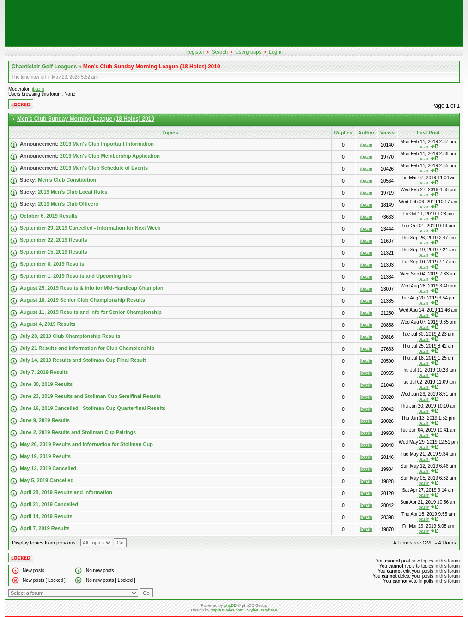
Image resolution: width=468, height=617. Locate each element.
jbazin (38, 89)
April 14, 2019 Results (46, 516)
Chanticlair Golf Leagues (44, 66)
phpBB (230, 605)
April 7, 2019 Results (45, 528)
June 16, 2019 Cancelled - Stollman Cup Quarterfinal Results (92, 408)
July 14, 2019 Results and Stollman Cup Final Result (83, 360)
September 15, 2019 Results (53, 252)
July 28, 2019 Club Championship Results (70, 336)
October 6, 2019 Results (49, 216)
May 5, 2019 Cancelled (46, 480)
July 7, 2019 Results (44, 372)
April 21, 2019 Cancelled (49, 504)
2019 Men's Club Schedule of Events (104, 168)
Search (220, 52)
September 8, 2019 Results (52, 264)
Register (194, 52)
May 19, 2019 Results (45, 456)
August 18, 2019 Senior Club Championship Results (82, 300)
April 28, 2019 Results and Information (66, 492)
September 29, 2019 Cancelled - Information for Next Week (90, 228)
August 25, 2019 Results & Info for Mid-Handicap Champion (91, 288)
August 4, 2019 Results (47, 324)
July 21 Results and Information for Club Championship (87, 348)
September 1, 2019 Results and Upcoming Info (76, 276)
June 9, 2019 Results (45, 420)
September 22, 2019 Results (53, 240)
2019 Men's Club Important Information (107, 144)
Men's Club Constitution (67, 180)
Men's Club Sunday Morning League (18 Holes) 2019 (151, 66)
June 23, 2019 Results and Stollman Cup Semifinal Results (90, 396)
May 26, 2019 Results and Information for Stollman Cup (86, 444)
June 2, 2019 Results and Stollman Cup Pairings (78, 432)
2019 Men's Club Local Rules (73, 192)
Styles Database (262, 610)
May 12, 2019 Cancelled (48, 468)
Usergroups (248, 52)
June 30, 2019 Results (46, 384)
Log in (276, 52)
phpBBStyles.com (227, 610)
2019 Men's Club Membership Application (110, 156)
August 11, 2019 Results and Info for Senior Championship (91, 312)
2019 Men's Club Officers (68, 204)
